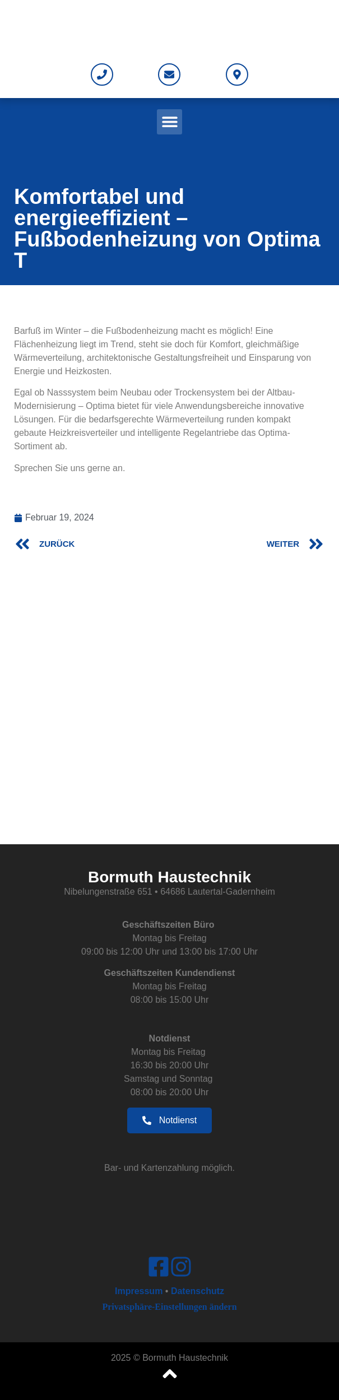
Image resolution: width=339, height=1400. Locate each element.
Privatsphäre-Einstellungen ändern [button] (169, 1306)
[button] (169, 121)
